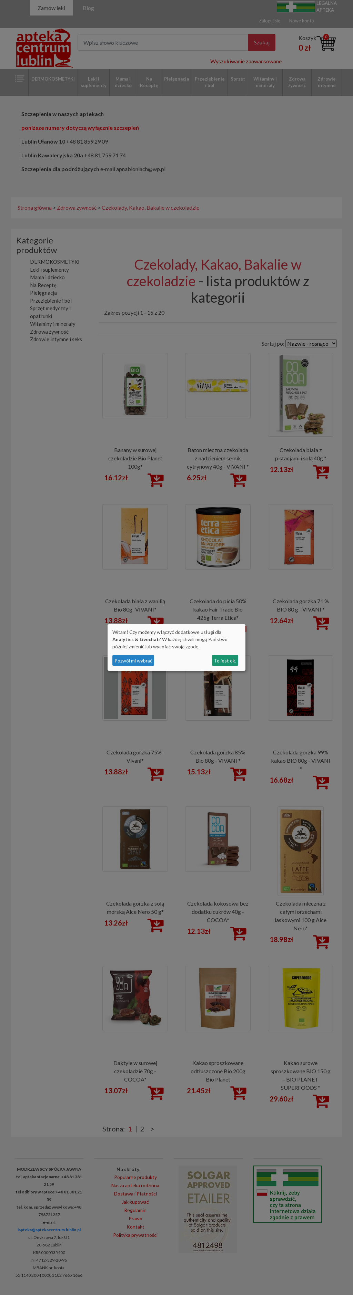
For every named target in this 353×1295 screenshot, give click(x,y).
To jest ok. (225, 661)
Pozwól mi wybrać (133, 661)
